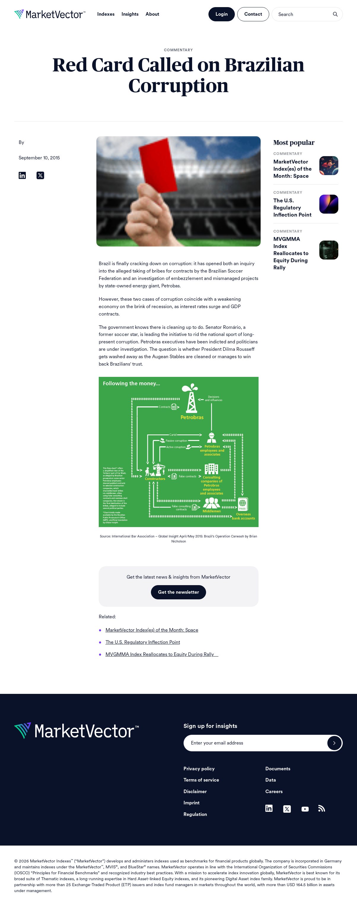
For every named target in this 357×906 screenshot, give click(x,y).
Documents (277, 768)
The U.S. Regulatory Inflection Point (292, 207)
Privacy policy (199, 768)
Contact (253, 14)
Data (270, 780)
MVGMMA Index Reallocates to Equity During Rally (291, 253)
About (152, 14)
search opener (335, 14)
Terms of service (201, 780)
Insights (130, 14)
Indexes (105, 14)
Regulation (195, 814)
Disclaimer (195, 791)
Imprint (192, 803)
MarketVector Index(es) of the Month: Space (292, 169)
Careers (274, 791)
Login (222, 14)
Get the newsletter (178, 592)
